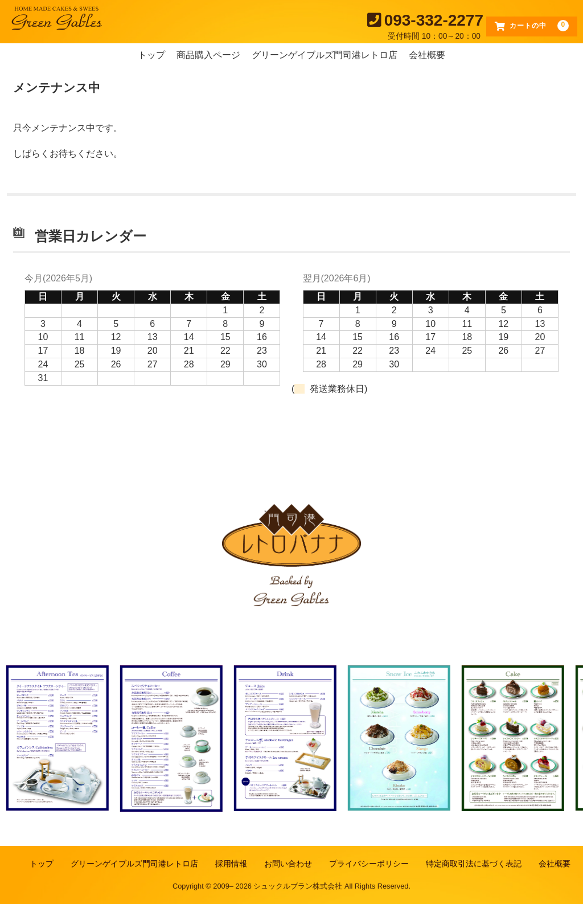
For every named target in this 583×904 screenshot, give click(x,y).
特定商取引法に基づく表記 (474, 863)
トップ (151, 55)
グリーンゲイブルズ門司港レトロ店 (324, 55)
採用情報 (231, 863)
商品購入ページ (208, 55)
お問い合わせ (288, 863)
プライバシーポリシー (369, 863)
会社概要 (427, 55)
